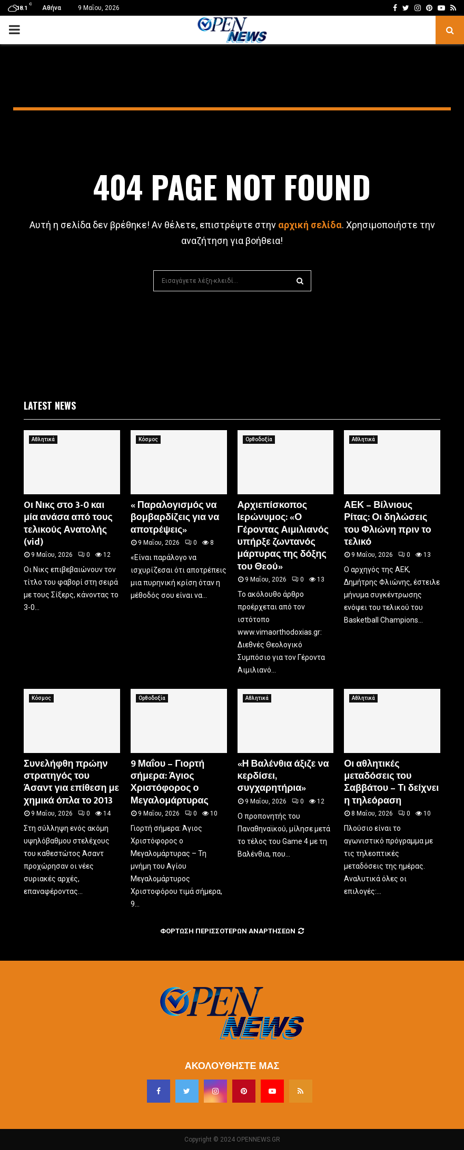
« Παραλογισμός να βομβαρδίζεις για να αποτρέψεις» (175, 517)
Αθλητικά (43, 439)
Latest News (50, 405)
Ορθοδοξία (258, 439)
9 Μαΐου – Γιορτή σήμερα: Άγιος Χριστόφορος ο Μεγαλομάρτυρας (170, 782)
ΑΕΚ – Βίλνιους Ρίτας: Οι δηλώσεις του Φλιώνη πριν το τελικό (387, 523)
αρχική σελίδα (310, 224)
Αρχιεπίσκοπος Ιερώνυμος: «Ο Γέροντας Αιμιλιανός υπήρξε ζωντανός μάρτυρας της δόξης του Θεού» (283, 536)
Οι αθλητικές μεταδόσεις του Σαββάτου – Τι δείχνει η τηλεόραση (391, 782)
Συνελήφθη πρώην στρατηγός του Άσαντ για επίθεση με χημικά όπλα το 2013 (71, 782)
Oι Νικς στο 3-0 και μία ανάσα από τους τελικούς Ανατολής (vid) (68, 523)
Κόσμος (148, 439)
